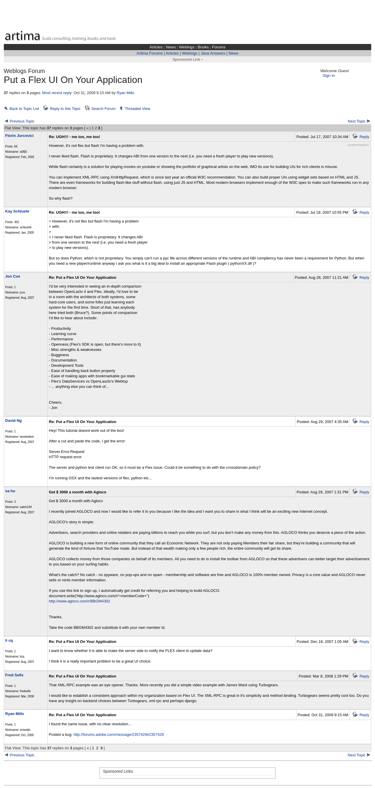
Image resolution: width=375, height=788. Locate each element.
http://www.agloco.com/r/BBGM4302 (79, 601)
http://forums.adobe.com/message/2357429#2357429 (119, 734)
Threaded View (137, 108)
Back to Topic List (24, 108)
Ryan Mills (125, 93)
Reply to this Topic (65, 108)
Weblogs (187, 47)
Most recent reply (56, 93)
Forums (219, 47)
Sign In (329, 75)
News (171, 47)
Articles (156, 47)
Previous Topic (22, 121)
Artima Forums (150, 53)
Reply (364, 137)
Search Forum (103, 108)
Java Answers (213, 53)
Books (203, 47)
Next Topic (356, 121)
